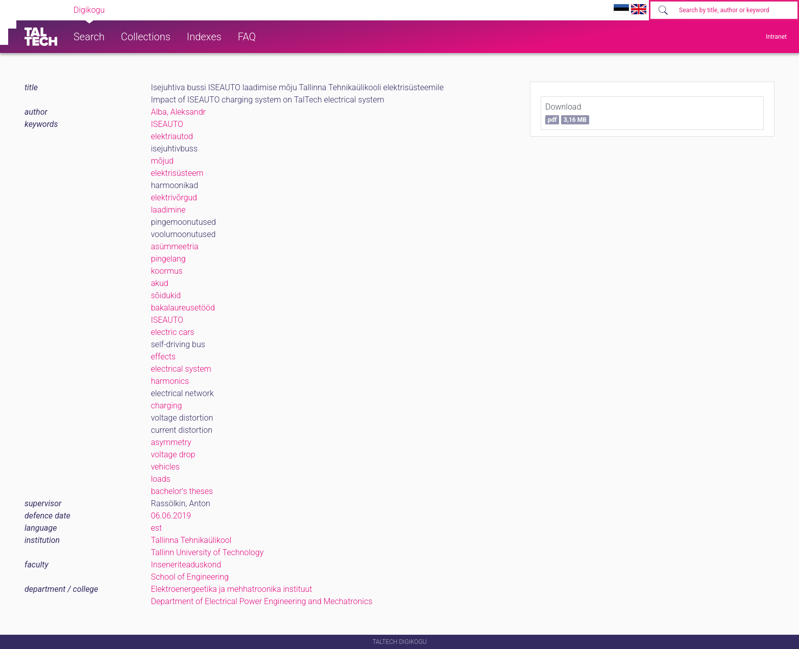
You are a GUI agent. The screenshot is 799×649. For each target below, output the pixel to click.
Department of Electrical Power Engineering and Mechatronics (262, 601)
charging (166, 405)
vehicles (165, 467)
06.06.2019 (171, 516)
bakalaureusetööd (183, 308)
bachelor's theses (182, 491)
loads (161, 479)
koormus (167, 271)
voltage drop (173, 454)
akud (159, 283)
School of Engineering (190, 577)
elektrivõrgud (174, 197)
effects (163, 356)
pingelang (168, 259)
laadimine (168, 210)
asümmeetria (175, 246)
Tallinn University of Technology (207, 552)
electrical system (181, 369)
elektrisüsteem (177, 173)
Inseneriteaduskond (186, 564)
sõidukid (166, 295)
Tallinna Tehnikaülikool (191, 540)
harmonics (170, 381)
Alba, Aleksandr (178, 112)
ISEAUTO (167, 124)
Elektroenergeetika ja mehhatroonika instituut (231, 589)
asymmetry (171, 442)
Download (567, 113)
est (156, 528)
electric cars (173, 332)
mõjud (162, 161)
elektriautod (172, 136)
